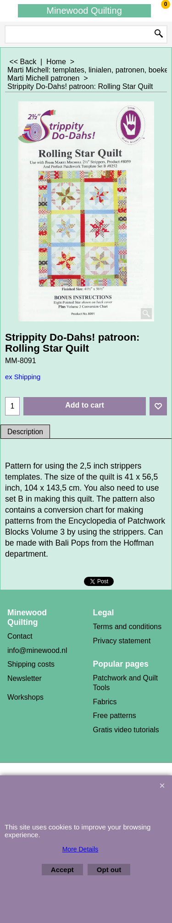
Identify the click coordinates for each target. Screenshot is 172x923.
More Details (80, 849)
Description (25, 432)
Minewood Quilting (84, 11)
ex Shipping (22, 377)
